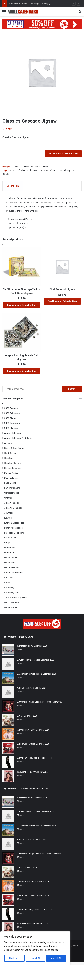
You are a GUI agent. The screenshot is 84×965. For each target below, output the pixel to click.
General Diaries (11, 493)
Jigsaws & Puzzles (39, 167)
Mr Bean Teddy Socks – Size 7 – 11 (35, 758)
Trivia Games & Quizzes (15, 597)
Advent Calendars (12, 433)
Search (71, 389)
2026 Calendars (12, 413)
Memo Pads (10, 537)
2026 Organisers (12, 423)
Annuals (8, 443)
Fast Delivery (64, 170)
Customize (14, 958)
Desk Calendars (12, 478)
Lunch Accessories (13, 527)
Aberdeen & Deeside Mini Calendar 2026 (37, 674)
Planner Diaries (11, 567)
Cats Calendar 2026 (28, 716)
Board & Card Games (14, 448)
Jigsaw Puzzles (21, 167)
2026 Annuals (11, 408)
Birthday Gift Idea (17, 170)
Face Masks (10, 483)
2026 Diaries (10, 418)
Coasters (8, 458)
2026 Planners (11, 428)
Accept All (56, 958)
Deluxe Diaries (11, 473)
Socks (7, 582)
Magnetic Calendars (14, 532)
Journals (8, 512)
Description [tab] (13, 185)
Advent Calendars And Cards (18, 438)
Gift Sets (8, 497)
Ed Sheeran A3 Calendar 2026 (33, 688)
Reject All (35, 958)
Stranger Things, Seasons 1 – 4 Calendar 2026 (40, 702)
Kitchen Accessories (14, 522)
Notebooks (9, 547)
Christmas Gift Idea (47, 170)
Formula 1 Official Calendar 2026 (34, 744)
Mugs (7, 542)
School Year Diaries (13, 572)
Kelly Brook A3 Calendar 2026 (34, 772)
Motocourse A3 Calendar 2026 (33, 646)
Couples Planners (12, 463)
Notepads (9, 552)
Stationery (9, 587)
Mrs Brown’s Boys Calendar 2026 (34, 730)
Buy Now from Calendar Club (63, 153)
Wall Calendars (11, 602)
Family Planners (12, 488)
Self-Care (8, 577)
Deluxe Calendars (12, 468)
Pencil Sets (9, 562)
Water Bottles (10, 607)
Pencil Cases (10, 557)
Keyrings (8, 517)
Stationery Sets (11, 592)
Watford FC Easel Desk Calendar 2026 (36, 660)
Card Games (10, 453)
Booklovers (32, 170)
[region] (35, 948)
